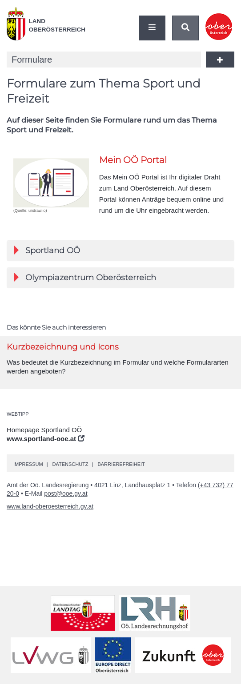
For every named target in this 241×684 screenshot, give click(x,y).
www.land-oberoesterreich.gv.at (50, 506)
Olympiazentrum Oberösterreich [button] (85, 277)
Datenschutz (70, 464)
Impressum (28, 464)
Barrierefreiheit (121, 464)
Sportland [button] (47, 250)
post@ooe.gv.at (65, 493)
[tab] (120, 250)
